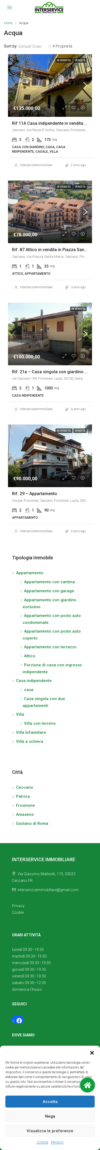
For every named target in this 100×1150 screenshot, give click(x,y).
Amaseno (25, 814)
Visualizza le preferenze (50, 1130)
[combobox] (35, 46)
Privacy (18, 906)
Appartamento (29, 572)
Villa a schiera (29, 741)
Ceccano (24, 787)
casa (28, 689)
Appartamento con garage (49, 591)
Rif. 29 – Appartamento (34, 493)
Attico (29, 656)
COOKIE (42, 1142)
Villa (20, 714)
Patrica (23, 796)
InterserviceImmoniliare (36, 165)
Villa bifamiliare (31, 732)
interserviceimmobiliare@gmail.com (48, 890)
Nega (50, 1116)
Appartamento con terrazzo (50, 647)
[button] (92, 1052)
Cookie (18, 912)
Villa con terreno (40, 723)
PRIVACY (57, 1142)
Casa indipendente (34, 680)
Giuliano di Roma (32, 823)
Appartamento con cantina (49, 582)
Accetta (50, 1101)
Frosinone (25, 805)
